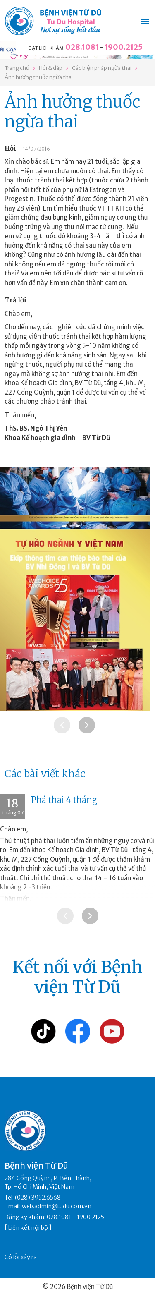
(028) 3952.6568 (38, 1197)
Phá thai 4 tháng (64, 800)
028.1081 (82, 47)
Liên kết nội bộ (28, 1227)
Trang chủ (17, 68)
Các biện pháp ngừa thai (101, 68)
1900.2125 (124, 47)
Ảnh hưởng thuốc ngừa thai (39, 77)
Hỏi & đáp (50, 68)
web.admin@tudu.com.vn (56, 1206)
